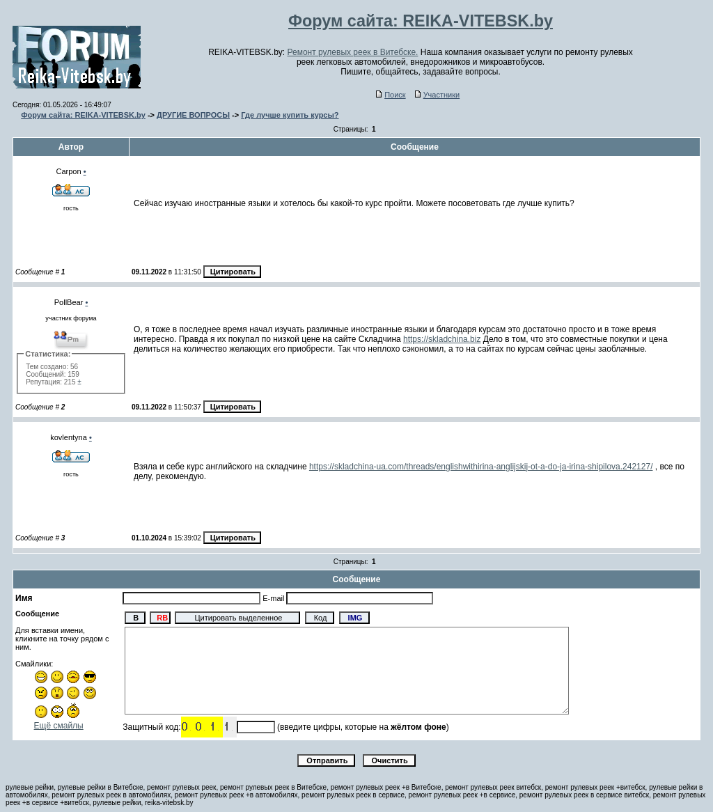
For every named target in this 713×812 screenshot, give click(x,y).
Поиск (390, 95)
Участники (437, 95)
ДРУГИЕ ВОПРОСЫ (193, 115)
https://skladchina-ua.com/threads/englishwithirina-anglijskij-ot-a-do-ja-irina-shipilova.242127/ (481, 466)
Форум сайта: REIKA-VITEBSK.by (83, 115)
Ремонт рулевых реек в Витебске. (353, 52)
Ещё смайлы (59, 726)
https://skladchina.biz (441, 339)
